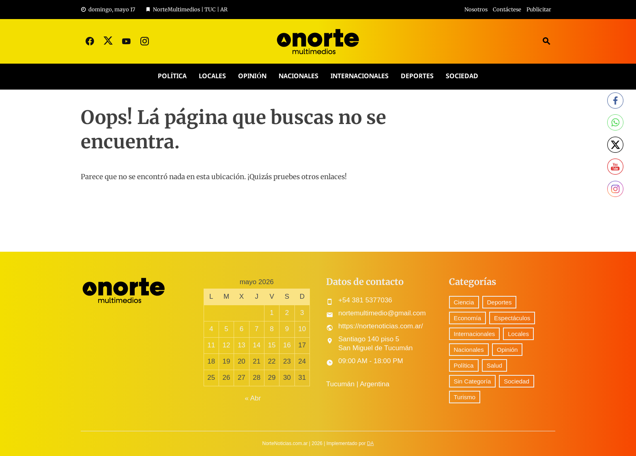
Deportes (417, 76)
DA (370, 443)
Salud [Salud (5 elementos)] (494, 365)
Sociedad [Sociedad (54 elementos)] (516, 381)
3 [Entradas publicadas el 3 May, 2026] (302, 313)
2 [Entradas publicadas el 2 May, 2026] (287, 313)
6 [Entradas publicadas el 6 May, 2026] (241, 329)
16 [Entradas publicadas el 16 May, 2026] (287, 345)
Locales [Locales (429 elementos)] (518, 333)
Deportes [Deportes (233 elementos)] (499, 302)
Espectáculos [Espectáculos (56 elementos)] (512, 318)
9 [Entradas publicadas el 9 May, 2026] (287, 329)
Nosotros (476, 9)
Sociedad (462, 76)
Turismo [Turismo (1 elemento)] (465, 397)
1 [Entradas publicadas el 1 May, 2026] (271, 313)
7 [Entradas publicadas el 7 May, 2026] (256, 329)
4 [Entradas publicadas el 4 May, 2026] (211, 329)
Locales (212, 76)
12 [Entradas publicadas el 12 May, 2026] (226, 345)
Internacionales (360, 76)
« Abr (253, 398)
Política (172, 76)
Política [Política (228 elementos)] (464, 365)
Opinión (252, 76)
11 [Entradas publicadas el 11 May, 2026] (211, 345)
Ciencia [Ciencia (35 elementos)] (464, 302)
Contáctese (507, 9)
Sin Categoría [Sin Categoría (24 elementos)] (472, 381)
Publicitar (538, 9)
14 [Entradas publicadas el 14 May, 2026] (256, 345)
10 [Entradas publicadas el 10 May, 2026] (302, 329)
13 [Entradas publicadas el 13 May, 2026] (241, 345)
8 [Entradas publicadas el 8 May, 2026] (271, 329)
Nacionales (298, 76)
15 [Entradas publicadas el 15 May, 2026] (272, 345)
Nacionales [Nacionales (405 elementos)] (469, 349)
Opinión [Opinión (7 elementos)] (507, 349)
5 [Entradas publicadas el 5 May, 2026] (226, 329)
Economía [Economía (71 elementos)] (467, 318)
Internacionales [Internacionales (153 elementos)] (474, 333)
